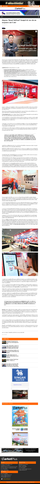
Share (3, 27)
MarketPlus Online (18, 384)
